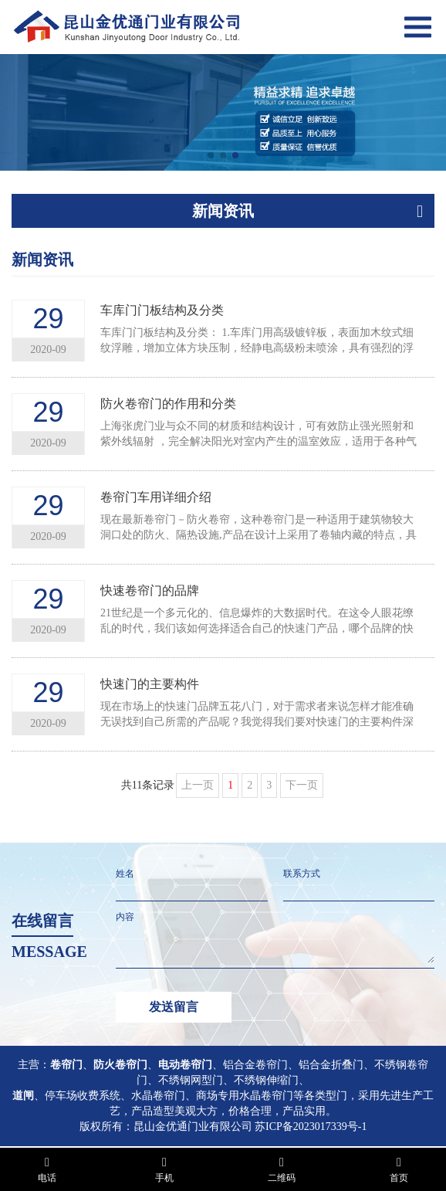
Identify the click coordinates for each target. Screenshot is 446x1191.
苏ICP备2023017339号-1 (311, 1126)
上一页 (197, 785)
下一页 (302, 785)
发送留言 (173, 1006)
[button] (211, 155)
